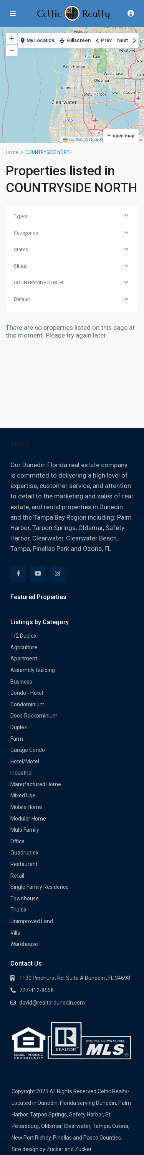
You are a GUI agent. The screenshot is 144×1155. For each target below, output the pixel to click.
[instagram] (57, 574)
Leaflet (72, 139)
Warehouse (24, 944)
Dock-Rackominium (34, 716)
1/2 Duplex (23, 636)
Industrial (21, 773)
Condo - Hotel (26, 693)
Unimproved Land (31, 921)
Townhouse (24, 898)
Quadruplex (24, 852)
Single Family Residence (39, 887)
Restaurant (24, 864)
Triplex (18, 910)
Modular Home (28, 819)
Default (22, 299)
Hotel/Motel (24, 761)
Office (17, 841)
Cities (20, 266)
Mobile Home (26, 807)
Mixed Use (22, 795)
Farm (16, 739)
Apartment (23, 658)
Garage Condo (27, 750)
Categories (26, 233)
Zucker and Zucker (69, 1149)
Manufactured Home (35, 784)
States (21, 249)
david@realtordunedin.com (52, 1003)
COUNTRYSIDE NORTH (38, 282)
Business (21, 682)
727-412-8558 (36, 990)
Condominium (27, 704)
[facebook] (18, 574)
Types (20, 216)
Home (12, 152)
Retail (17, 876)
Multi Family (24, 830)
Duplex (18, 727)
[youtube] (38, 574)
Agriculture (23, 647)
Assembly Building (32, 670)
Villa (15, 933)
